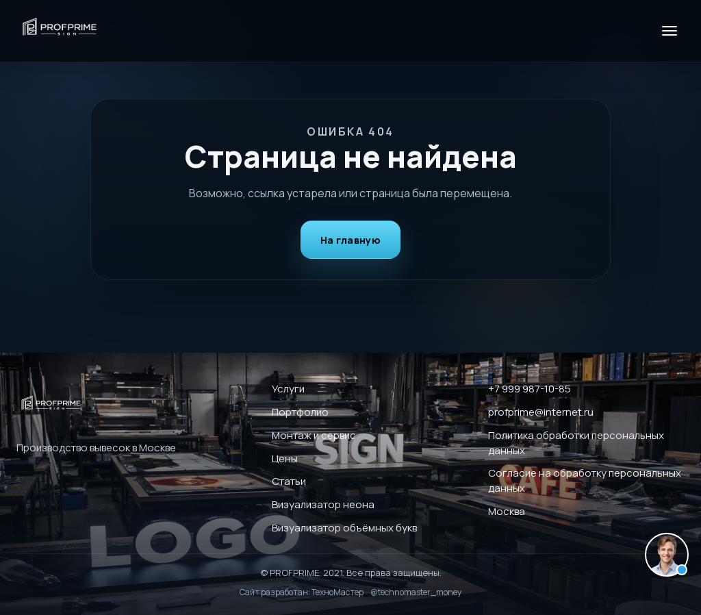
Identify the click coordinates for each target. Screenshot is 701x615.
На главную (350, 240)
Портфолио (300, 412)
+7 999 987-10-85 (529, 388)
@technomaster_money (415, 592)
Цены (285, 458)
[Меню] (669, 31)
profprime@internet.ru (541, 412)
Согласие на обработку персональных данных (584, 480)
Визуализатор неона (323, 504)
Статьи (289, 481)
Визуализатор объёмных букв (344, 527)
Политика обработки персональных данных (576, 442)
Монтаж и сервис (314, 435)
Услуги (288, 388)
